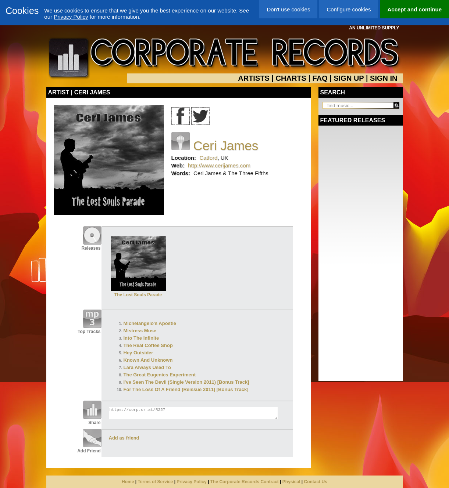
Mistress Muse (140, 330)
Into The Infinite (141, 338)
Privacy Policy (71, 17)
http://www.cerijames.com (219, 165)
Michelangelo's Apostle (150, 323)
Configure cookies (349, 9)
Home (128, 481)
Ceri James (225, 145)
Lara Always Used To (147, 367)
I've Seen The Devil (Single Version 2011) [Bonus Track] (186, 382)
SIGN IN (383, 78)
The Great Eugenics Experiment (160, 374)
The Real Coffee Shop (148, 345)
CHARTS (291, 78)
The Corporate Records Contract (244, 481)
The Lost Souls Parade (138, 292)
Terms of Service (155, 481)
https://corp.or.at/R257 (193, 413)
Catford (208, 158)
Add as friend (124, 438)
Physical (291, 481)
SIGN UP (349, 78)
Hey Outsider (138, 352)
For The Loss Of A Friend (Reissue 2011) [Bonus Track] (186, 389)
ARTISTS (254, 78)
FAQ (320, 78)
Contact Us (315, 481)
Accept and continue (414, 9)
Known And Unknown (148, 360)
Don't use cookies (288, 9)
